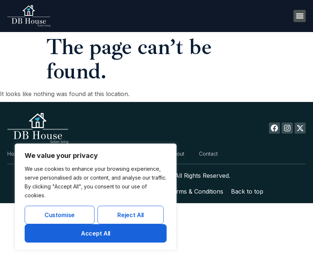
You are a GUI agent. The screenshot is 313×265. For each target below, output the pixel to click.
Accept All (95, 233)
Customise (60, 215)
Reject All (130, 215)
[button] (300, 16)
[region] (96, 197)
